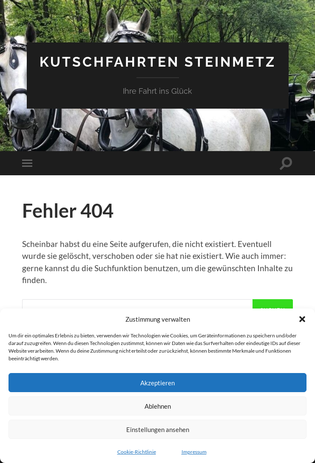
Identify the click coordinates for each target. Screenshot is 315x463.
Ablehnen (158, 406)
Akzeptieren (157, 383)
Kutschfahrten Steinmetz (158, 62)
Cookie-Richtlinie (136, 452)
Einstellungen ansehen (157, 429)
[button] (302, 319)
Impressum (194, 452)
